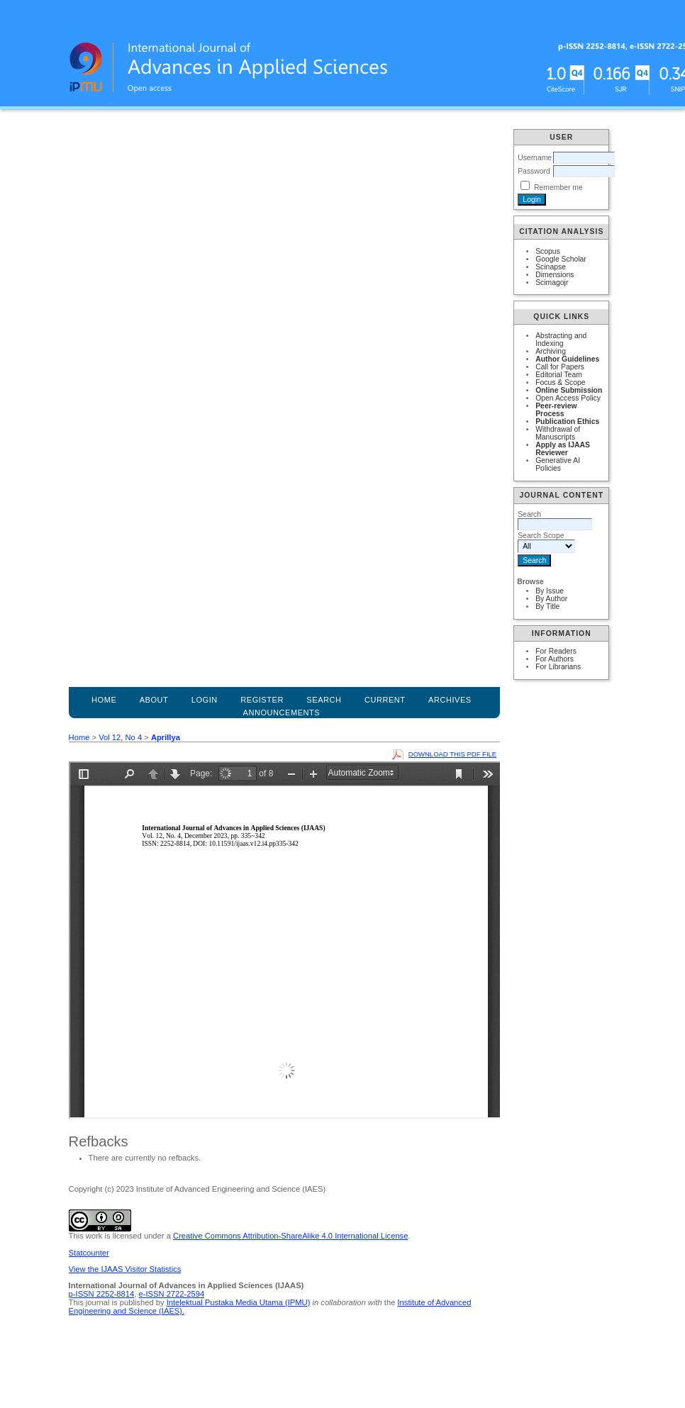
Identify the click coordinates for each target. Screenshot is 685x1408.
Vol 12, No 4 (120, 737)
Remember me (558, 187)
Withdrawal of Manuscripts (557, 433)
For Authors (554, 659)
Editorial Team (558, 375)
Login (204, 699)
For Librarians (558, 667)
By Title (547, 606)
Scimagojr (551, 282)
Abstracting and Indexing (560, 339)
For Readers (556, 651)
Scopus (547, 251)
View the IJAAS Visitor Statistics (125, 1269)
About (154, 699)
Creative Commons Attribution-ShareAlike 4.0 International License (290, 1235)
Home (103, 699)
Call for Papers (559, 367)
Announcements (282, 712)
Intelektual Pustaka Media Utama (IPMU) (239, 1302)
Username (535, 158)
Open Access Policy (568, 398)
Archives (450, 699)
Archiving (550, 351)
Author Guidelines (567, 359)
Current (385, 699)
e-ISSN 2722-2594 (171, 1294)
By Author (551, 599)
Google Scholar (560, 259)
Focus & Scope (560, 382)
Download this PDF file (452, 754)
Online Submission (568, 390)
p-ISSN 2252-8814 (102, 1294)
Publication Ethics (567, 421)
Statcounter (89, 1252)
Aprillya (165, 737)
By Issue (549, 591)
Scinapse (550, 267)
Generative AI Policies (557, 464)
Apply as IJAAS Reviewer (562, 449)
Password (534, 171)
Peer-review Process (556, 410)
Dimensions (554, 275)
